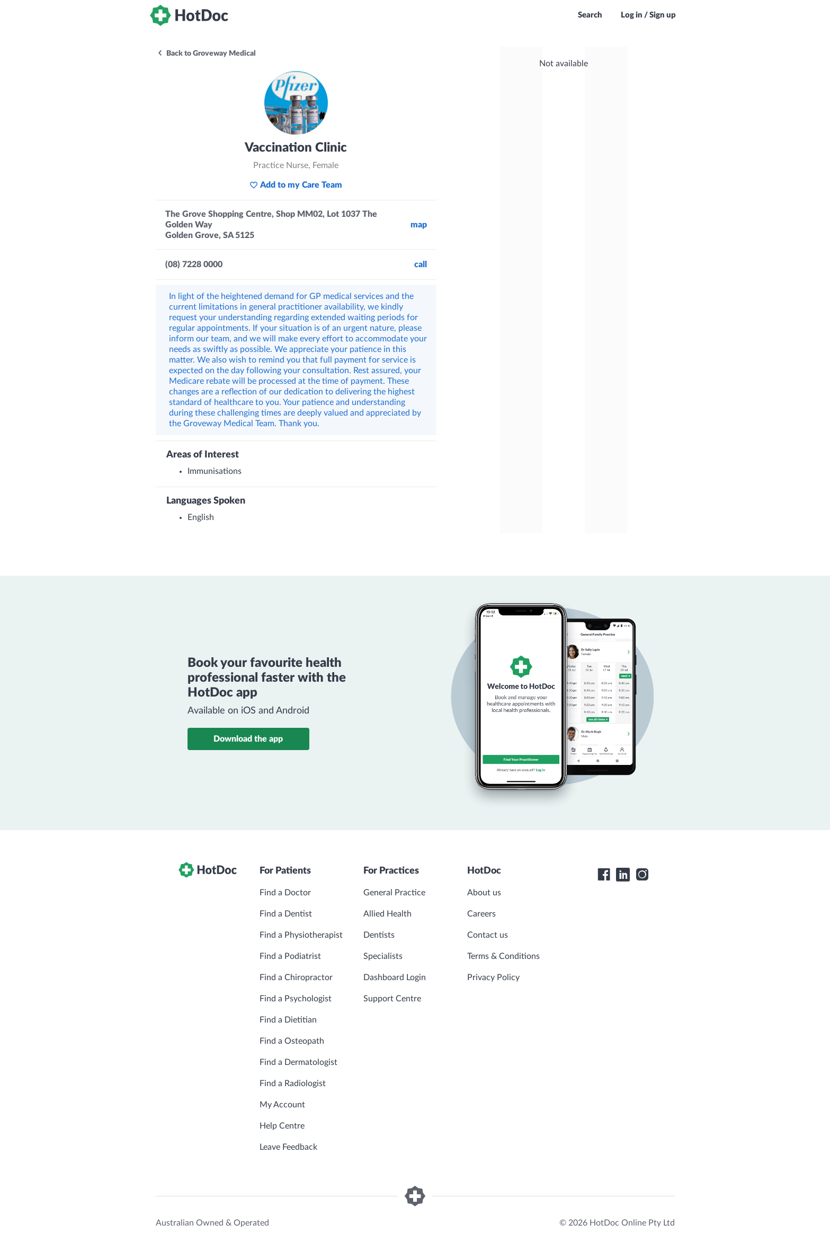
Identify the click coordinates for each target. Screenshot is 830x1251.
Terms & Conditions (503, 956)
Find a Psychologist (296, 998)
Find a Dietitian (288, 1020)
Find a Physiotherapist (301, 935)
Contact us (487, 935)
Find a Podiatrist (290, 956)
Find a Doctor (285, 892)
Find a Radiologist (293, 1083)
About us (484, 892)
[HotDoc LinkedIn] (622, 875)
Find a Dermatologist (298, 1062)
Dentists (379, 935)
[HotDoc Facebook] (603, 875)
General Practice (394, 892)
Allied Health (387, 914)
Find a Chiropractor (296, 977)
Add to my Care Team (295, 185)
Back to (206, 53)
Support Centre (392, 998)
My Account (282, 1104)
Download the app (248, 739)
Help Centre (282, 1126)
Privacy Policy (493, 977)
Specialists (383, 956)
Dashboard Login (394, 977)
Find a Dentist (286, 914)
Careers (481, 914)
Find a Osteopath (292, 1041)
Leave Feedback (288, 1147)
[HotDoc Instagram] (641, 875)
